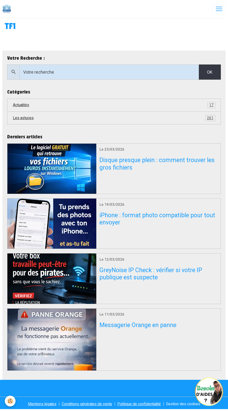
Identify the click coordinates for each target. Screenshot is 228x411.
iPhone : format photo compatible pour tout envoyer (157, 219)
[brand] (7, 8)
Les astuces (114, 118)
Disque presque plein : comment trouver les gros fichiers (157, 164)
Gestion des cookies (183, 404)
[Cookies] (10, 401)
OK (209, 72)
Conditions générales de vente (87, 404)
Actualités (114, 105)
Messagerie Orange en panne (137, 325)
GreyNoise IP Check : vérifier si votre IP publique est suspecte (150, 274)
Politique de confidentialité (139, 404)
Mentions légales (42, 404)
